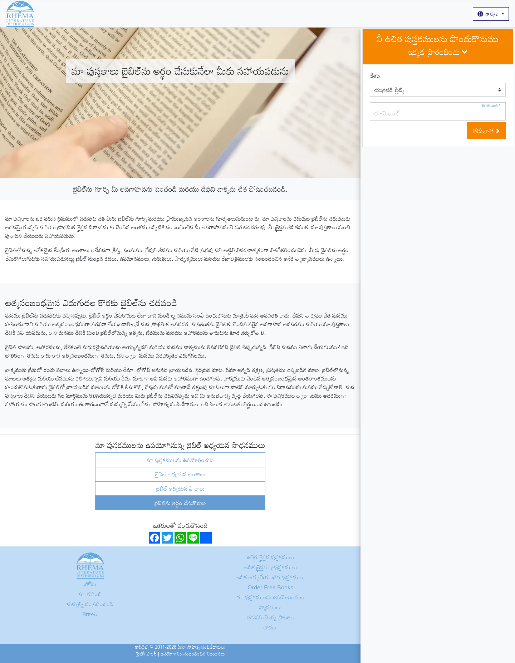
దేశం (375, 76)
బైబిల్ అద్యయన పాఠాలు (180, 488)
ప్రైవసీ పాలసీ (146, 653)
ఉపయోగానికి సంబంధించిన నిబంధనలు (193, 653)
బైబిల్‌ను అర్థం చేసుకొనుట (180, 503)
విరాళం (90, 614)
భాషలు (488, 14)
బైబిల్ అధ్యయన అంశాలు (180, 474)
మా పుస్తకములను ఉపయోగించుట (172, 13)
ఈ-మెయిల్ (491, 105)
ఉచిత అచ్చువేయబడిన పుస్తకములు (270, 577)
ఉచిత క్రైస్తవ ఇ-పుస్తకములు (270, 567)
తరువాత (486, 130)
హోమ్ (46, 13)
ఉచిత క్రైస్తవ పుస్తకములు (81, 13)
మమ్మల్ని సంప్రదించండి (90, 604)
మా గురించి (122, 13)
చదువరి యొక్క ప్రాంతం (270, 617)
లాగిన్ (246, 13)
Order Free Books (270, 587)
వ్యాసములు (223, 13)
